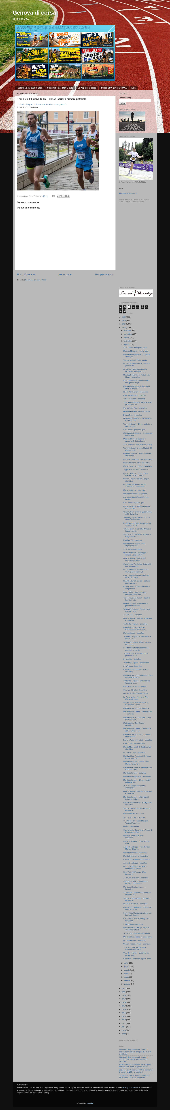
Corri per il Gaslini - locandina (135, 690)
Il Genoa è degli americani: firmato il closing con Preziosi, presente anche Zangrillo (133, 1059)
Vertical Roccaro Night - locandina (136, 944)
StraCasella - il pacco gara (133, 503)
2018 (124, 1002)
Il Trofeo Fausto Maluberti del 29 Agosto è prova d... (136, 649)
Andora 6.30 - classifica (132, 615)
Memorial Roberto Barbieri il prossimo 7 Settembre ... (134, 440)
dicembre (128, 330)
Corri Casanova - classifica (134, 743)
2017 (124, 1006)
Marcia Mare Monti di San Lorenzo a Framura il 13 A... (137, 768)
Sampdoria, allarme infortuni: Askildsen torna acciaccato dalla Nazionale (134, 1076)
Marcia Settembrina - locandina (135, 856)
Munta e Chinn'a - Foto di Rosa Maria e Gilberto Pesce (135, 474)
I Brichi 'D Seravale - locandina (135, 392)
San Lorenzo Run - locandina (135, 408)
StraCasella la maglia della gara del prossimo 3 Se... (137, 403)
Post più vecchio (104, 274)
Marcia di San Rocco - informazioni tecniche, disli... (137, 718)
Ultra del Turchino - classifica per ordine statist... (136, 954)
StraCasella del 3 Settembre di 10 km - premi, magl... (136, 382)
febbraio (127, 981)
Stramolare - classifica (132, 659)
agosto (127, 344)
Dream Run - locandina (132, 415)
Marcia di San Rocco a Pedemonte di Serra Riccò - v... (137, 730)
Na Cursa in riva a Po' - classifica (136, 463)
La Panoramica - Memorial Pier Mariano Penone (135, 698)
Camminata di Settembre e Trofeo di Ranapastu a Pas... (137, 831)
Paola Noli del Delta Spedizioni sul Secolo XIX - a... (137, 524)
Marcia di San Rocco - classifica (136, 708)
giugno (127, 966)
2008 (124, 1034)
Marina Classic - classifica (133, 633)
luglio (126, 963)
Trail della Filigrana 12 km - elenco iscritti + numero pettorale (41, 104)
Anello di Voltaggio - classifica (135, 863)
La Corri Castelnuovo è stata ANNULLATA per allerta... (134, 486)
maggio (127, 970)
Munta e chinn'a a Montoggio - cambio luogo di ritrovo (135, 554)
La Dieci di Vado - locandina (134, 940)
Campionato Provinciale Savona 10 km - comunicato (137, 565)
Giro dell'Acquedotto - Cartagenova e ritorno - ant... (137, 419)
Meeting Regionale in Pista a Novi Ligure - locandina (136, 376)
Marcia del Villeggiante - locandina (137, 777)
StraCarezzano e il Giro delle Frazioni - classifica (134, 948)
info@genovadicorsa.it (128, 193)
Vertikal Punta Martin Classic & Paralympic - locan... (135, 704)
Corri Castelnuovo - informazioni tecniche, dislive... (136, 576)
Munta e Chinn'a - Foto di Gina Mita (137, 466)
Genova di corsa (34, 13)
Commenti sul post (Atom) (35, 280)
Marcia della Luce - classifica (134, 773)
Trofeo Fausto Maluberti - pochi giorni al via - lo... (135, 654)
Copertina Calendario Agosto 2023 (137, 959)
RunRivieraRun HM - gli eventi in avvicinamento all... (136, 929)
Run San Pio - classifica (132, 540)
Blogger (90, 1103)
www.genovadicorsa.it (131, 1088)
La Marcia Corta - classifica (134, 753)
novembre (128, 334)
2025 (124, 320)
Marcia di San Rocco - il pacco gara (137, 937)
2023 (124, 328)
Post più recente (26, 274)
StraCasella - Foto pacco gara (135, 348)
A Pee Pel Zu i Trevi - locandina (135, 878)
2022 (124, 988)
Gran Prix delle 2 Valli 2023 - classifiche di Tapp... (134, 559)
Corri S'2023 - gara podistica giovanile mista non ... (134, 593)
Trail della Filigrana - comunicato (136, 663)
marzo (126, 977)
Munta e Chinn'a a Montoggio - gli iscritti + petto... (136, 507)
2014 (124, 1016)
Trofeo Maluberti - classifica (134, 399)
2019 (124, 999)
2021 (124, 992)
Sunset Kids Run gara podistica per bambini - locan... (137, 914)
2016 (124, 1009)
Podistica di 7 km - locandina (134, 687)
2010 (124, 1030)
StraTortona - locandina (132, 666)
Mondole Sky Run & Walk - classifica (137, 459)
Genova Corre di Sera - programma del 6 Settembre (137, 513)
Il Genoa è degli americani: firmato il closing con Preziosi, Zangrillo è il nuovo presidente (135, 1052)
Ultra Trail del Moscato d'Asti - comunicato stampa (135, 868)
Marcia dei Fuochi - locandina (135, 494)
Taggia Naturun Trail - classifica (135, 470)
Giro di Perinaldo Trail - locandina (136, 411)
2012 (124, 1023)
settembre (128, 341)
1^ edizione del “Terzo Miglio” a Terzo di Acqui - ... (135, 822)
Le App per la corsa (87, 88)
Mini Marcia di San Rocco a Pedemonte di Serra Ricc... (135, 628)
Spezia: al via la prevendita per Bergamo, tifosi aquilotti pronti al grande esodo (135, 1066)
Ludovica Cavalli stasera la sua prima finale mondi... (135, 604)
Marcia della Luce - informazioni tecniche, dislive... (136, 798)
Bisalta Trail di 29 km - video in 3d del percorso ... (136, 588)
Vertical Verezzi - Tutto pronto (135, 360)
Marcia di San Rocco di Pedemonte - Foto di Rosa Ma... (138, 676)
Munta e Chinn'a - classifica (134, 490)
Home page (65, 274)
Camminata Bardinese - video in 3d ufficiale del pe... (137, 908)
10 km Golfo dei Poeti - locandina (136, 933)
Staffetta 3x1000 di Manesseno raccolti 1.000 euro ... (135, 882)
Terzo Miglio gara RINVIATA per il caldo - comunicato (136, 519)
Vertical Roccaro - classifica (134, 817)
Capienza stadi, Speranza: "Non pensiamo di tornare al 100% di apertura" (136, 1071)
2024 (124, 324)
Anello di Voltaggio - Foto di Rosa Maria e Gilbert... (136, 848)
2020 (124, 995)
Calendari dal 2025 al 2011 (30, 88)
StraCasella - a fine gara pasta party (137, 444)
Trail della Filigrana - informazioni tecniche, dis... (136, 682)
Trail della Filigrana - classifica (135, 624)
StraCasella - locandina (132, 549)
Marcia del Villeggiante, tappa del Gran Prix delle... (136, 387)
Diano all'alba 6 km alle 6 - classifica (137, 740)
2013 (124, 1020)
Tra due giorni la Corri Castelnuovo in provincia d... (137, 530)
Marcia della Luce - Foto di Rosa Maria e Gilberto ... (136, 763)
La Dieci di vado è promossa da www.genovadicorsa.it (135, 571)
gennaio (127, 984)
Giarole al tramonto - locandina (135, 693)
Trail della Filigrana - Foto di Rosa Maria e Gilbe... (136, 610)
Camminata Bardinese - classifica (136, 859)
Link (133, 88)
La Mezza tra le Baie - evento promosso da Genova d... (135, 370)
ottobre (127, 337)
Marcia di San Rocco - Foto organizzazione (134, 545)
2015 (124, 1013)
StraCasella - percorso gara (134, 430)
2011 (124, 1027)
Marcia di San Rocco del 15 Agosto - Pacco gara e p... (137, 757)
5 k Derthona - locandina (133, 924)
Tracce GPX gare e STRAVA (114, 88)
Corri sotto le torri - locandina (134, 395)
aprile (126, 973)
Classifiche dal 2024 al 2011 (60, 88)
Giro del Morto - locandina (133, 814)
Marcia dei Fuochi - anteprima (135, 853)
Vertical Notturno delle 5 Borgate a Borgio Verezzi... (137, 535)
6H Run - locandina (131, 826)
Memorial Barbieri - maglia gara (135, 351)
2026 (124, 317)
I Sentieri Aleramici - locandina (135, 904)
